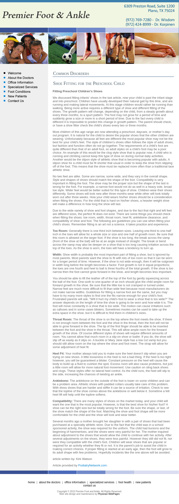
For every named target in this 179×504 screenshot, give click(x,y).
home (31, 482)
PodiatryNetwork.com (92, 465)
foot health (124, 482)
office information (74, 482)
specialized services (102, 482)
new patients (143, 482)
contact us (89, 485)
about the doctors (50, 482)
